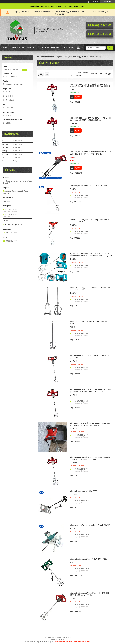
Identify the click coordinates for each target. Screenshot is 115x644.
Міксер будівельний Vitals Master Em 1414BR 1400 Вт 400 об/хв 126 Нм (89, 594)
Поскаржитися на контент (63, 642)
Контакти (68, 48)
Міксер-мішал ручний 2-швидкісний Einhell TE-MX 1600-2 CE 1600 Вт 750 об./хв (90, 424)
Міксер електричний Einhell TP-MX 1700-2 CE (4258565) (89, 356)
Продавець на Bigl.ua (57, 639)
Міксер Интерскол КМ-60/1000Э (83, 491)
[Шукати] (110, 48)
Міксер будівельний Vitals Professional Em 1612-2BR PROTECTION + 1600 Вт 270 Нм (90, 153)
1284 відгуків (95, 1)
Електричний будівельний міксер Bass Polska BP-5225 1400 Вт (89, 221)
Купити (78, 97)
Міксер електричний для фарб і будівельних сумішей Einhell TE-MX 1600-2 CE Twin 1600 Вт (90, 85)
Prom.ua (68, 637)
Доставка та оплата (49, 48)
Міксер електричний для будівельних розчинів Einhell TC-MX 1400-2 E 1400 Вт (90, 458)
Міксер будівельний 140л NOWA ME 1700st (88, 559)
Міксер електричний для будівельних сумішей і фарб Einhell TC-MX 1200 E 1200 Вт (90, 119)
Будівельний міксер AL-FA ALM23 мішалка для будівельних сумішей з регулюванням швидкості (91, 255)
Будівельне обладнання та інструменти (71, 57)
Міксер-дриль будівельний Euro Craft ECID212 (90, 525)
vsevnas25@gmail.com (13, 225)
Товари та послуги (11, 48)
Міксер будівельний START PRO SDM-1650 (88, 186)
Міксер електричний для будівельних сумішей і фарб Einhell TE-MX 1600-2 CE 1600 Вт (90, 390)
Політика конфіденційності (82, 642)
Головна (31, 48)
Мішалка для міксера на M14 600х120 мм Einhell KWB (91, 323)
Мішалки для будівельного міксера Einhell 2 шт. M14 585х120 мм (90, 289)
